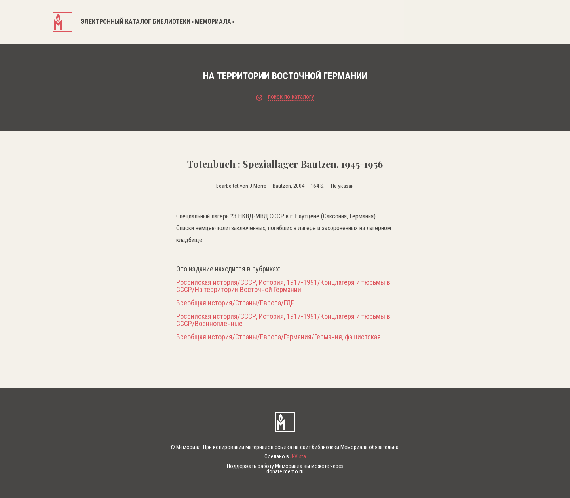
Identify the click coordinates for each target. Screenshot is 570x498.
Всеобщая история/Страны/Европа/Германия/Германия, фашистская (278, 337)
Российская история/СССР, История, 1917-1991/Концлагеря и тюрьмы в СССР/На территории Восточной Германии (283, 286)
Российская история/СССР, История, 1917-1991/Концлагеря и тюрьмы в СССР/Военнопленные (283, 320)
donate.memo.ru (285, 471)
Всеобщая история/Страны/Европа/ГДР (235, 303)
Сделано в (285, 456)
